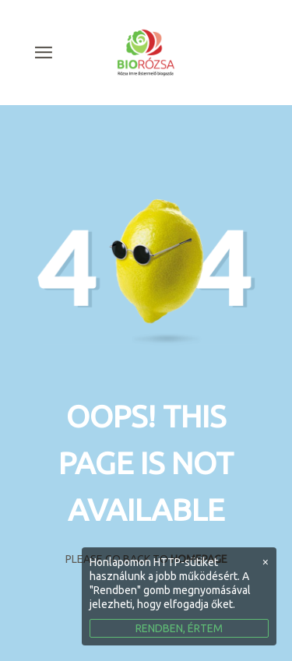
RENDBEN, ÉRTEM (179, 628)
